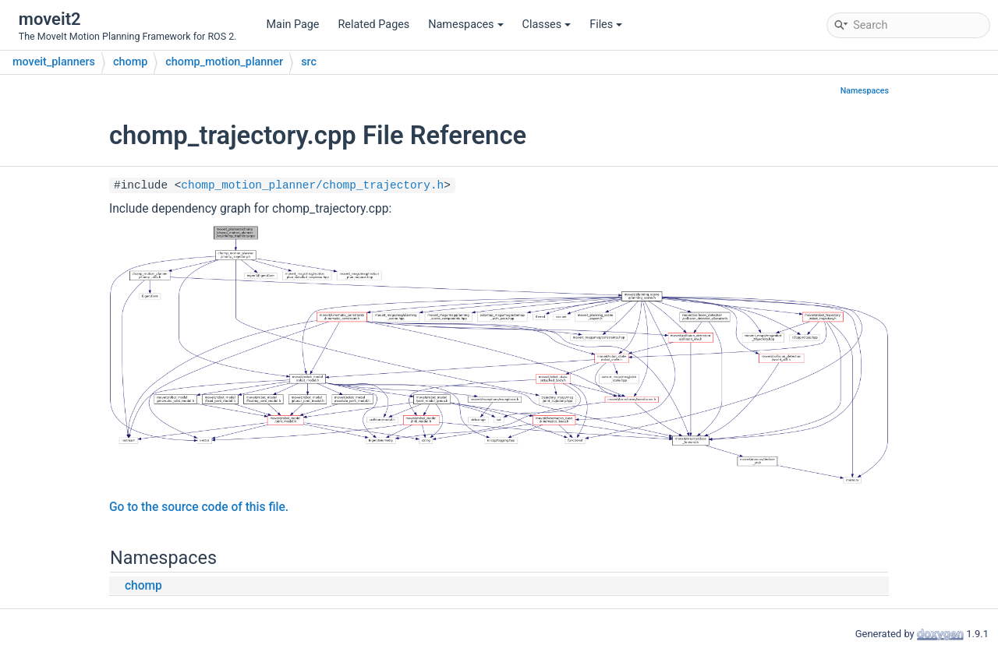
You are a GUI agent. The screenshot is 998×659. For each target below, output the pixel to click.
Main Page (293, 24)
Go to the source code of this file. (198, 507)
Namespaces (465, 24)
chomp (130, 62)
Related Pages (373, 24)
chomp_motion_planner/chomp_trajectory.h (312, 185)
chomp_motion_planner (224, 62)
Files (605, 24)
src (309, 62)
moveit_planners (53, 62)
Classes (547, 24)
